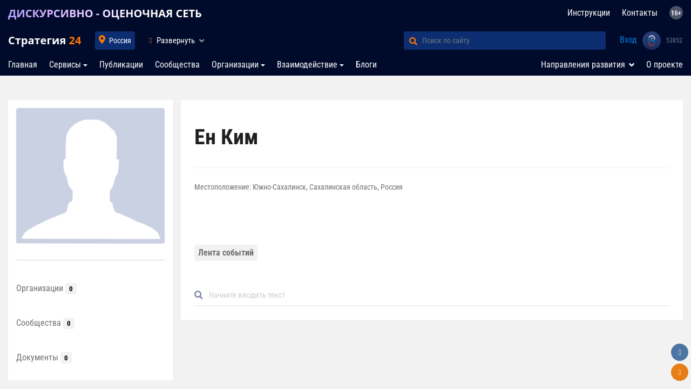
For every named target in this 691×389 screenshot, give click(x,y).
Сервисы (65, 64)
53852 (674, 40)
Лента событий (226, 252)
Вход (628, 40)
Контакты (640, 13)
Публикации (121, 64)
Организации (235, 64)
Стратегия (44, 40)
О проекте (664, 64)
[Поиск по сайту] (514, 40)
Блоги (366, 64)
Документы (44, 357)
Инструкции (588, 13)
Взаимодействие (307, 64)
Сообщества (177, 64)
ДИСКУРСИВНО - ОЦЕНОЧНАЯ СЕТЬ (105, 13)
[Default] (436, 295)
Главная (22, 64)
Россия (120, 40)
